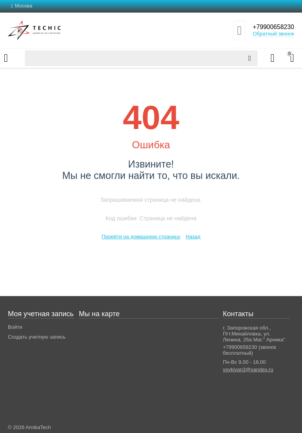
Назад (193, 237)
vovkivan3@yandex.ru (248, 369)
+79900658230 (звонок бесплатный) (249, 350)
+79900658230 (270, 27)
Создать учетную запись (37, 337)
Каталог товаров (6, 58)
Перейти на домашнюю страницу (140, 237)
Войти (15, 327)
